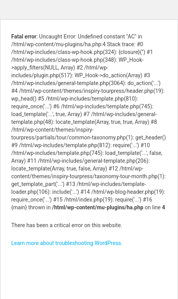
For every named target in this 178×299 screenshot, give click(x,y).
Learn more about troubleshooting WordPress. (67, 243)
